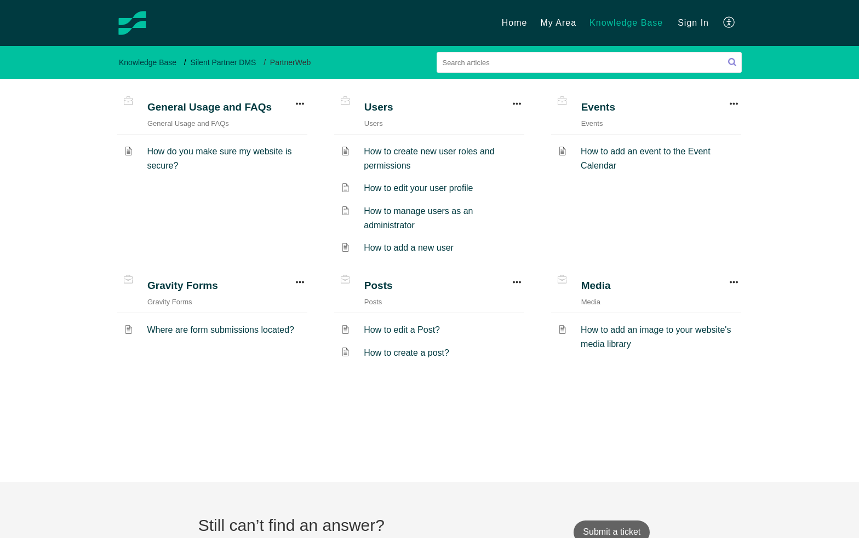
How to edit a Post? (402, 329)
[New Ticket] (612, 531)
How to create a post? (406, 352)
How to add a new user (409, 247)
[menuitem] (693, 23)
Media (596, 285)
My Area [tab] (558, 22)
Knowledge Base (147, 62)
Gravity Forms (182, 285)
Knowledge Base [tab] (626, 22)
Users (378, 107)
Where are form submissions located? (220, 329)
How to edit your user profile (418, 188)
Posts (378, 285)
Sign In (693, 22)
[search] (589, 62)
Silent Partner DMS (223, 62)
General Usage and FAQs (209, 107)
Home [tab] (515, 22)
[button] (732, 62)
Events (598, 107)
